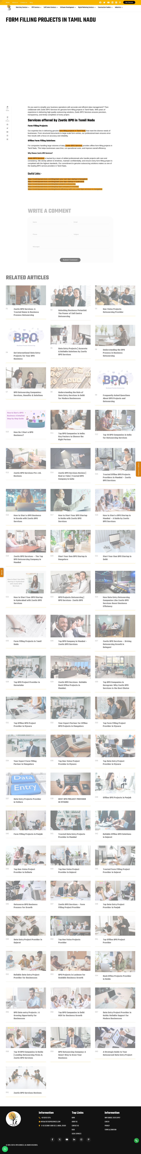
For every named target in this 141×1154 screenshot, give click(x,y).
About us (15, 2)
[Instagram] (115, 2)
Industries (118, 7)
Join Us (1, 572)
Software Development (67, 7)
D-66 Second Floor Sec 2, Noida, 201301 (53, 1125)
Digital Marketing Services (86, 7)
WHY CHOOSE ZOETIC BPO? (112, 1117)
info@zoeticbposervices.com (50, 1121)
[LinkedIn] (112, 2)
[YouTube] (108, 2)
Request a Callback (138, 469)
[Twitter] (103, 2)
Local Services (76, 1133)
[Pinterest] (119, 2)
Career (107, 1121)
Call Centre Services (50, 7)
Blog (31, 2)
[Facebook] (99, 2)
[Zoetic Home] (9, 7)
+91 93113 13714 (45, 1117)
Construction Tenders (104, 7)
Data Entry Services (22, 7)
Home (8, 2)
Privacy (107, 1125)
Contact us (23, 2)
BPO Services (36, 7)
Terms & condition (110, 1129)
